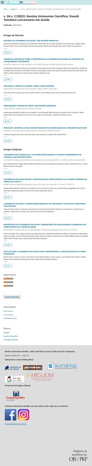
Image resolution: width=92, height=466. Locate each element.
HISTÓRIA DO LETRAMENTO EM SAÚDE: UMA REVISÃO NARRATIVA (31, 40)
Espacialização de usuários (16, 424)
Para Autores (8, 315)
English (7, 332)
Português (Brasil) (11, 340)
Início (5, 9)
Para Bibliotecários (10, 318)
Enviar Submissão (12, 297)
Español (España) (11, 336)
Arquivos (13, 9)
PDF (8, 52)
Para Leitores (8, 311)
